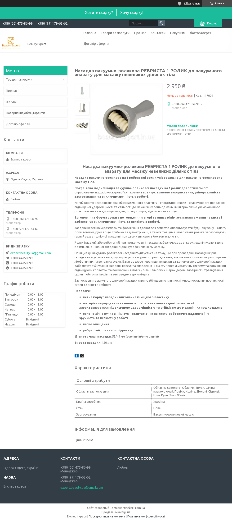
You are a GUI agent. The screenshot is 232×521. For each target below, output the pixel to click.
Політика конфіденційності (146, 516)
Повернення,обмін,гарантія (25, 112)
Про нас (140, 33)
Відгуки (11, 101)
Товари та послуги (115, 33)
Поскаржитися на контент (107, 516)
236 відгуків (192, 3)
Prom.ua (139, 507)
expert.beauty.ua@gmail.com (30, 253)
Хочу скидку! (131, 12)
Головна (90, 33)
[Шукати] (161, 23)
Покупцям (177, 33)
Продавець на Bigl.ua (116, 512)
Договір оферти (96, 44)
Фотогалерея (200, 33)
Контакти (158, 33)
